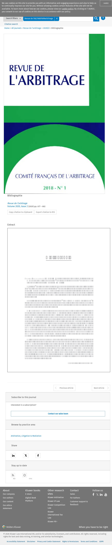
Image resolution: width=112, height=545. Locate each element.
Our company (9, 494)
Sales (72, 494)
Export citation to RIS (45, 212)
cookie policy (67, 9)
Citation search (11, 24)
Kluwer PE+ (52, 521)
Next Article (99, 388)
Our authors (8, 498)
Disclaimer (31, 542)
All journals (17, 28)
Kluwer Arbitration (56, 497)
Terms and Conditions (89, 542)
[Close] (56, 18)
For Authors (75, 498)
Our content (8, 501)
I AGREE (106, 3)
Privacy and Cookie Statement (48, 542)
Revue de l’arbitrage (32, 28)
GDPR (101, 542)
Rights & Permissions (70, 542)
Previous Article (66, 388)
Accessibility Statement (16, 542)
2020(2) (46, 28)
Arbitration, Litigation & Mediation (26, 436)
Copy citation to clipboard (20, 212)
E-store (28, 494)
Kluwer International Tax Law (55, 515)
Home (7, 28)
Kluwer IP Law (54, 501)
